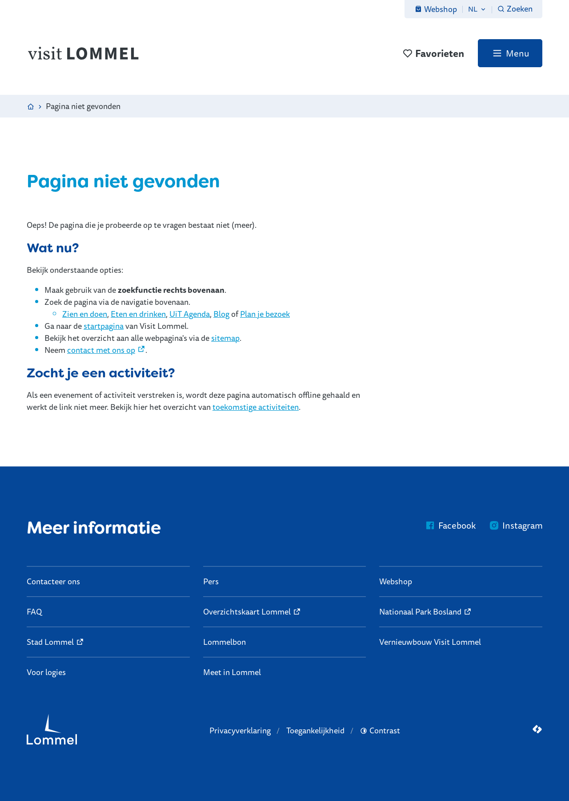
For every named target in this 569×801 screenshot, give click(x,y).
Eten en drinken (138, 313)
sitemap (225, 338)
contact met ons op (101, 350)
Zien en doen (84, 313)
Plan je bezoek (265, 313)
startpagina (104, 326)
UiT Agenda (189, 313)
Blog (221, 313)
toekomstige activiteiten (255, 406)
